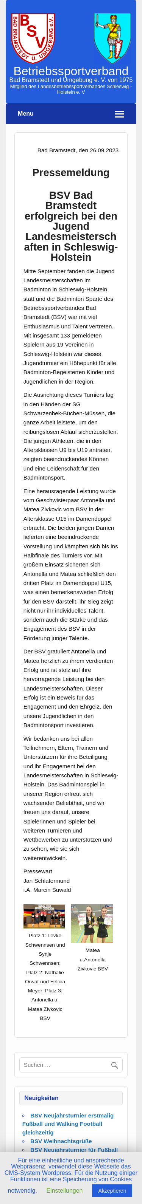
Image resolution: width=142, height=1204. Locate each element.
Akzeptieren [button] (112, 1191)
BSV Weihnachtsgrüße (61, 1141)
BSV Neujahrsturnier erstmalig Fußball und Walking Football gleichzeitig (68, 1124)
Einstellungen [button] (64, 1190)
